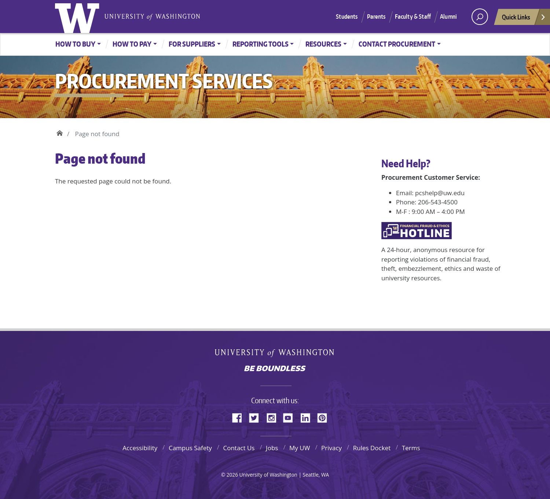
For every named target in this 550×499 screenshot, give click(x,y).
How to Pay (132, 43)
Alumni (448, 16)
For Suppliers (192, 43)
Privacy (331, 448)
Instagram (274, 417)
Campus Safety (190, 448)
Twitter (256, 417)
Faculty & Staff (413, 16)
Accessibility (139, 448)
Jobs (272, 448)
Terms (411, 448)
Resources (323, 43)
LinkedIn (308, 417)
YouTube (290, 417)
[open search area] (480, 16)
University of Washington (79, 16)
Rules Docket (372, 448)
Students (347, 16)
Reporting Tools (260, 43)
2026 (232, 474)
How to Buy (75, 43)
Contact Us (238, 448)
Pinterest (325, 417)
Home (59, 132)
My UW (299, 448)
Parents (376, 16)
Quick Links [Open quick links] (524, 19)
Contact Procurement (397, 43)
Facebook (239, 417)
